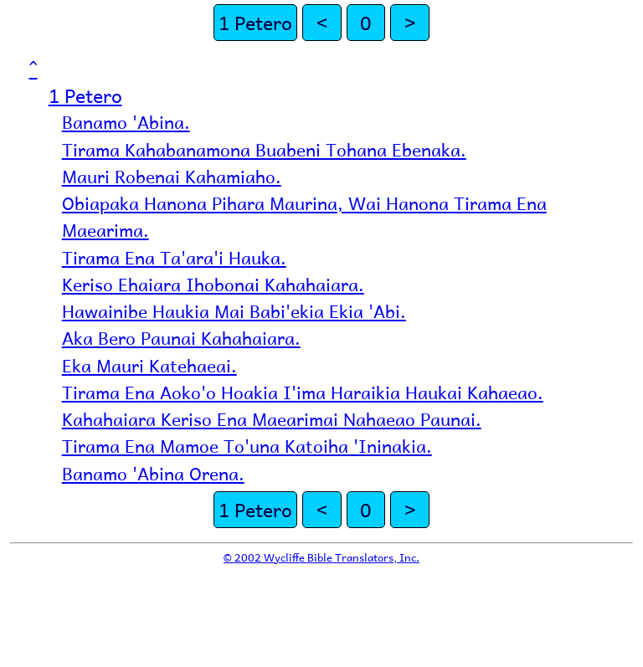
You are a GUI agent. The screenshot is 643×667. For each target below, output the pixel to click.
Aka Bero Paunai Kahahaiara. (181, 337)
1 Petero (255, 22)
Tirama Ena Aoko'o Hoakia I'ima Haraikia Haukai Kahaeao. (302, 392)
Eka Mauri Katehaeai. (149, 365)
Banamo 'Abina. (126, 122)
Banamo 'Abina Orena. (153, 473)
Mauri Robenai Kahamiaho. (171, 176)
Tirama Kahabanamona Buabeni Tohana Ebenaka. (264, 149)
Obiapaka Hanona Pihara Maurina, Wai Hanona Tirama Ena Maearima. (304, 216)
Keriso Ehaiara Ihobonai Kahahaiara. (213, 284)
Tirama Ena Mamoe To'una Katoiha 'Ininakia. (247, 445)
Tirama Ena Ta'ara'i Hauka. (174, 257)
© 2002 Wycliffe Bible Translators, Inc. (321, 557)
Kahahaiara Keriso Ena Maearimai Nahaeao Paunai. (271, 419)
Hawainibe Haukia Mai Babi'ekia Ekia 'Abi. (234, 311)
